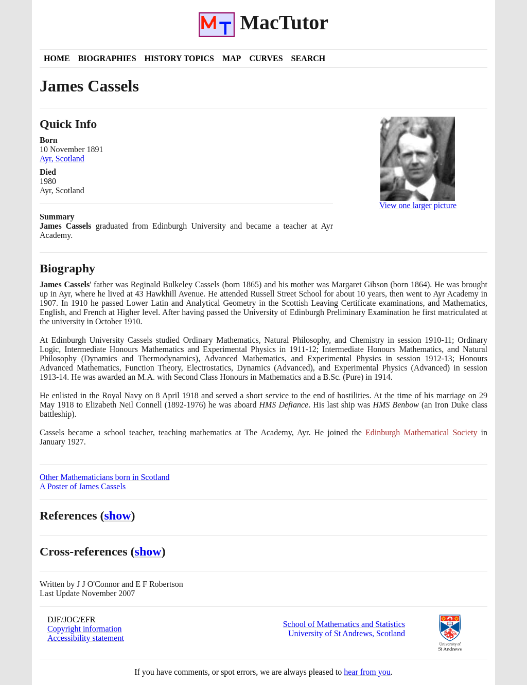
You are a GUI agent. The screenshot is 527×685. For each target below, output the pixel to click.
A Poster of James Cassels (83, 486)
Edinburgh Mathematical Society (421, 432)
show (117, 515)
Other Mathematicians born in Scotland (104, 477)
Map (231, 58)
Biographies (107, 58)
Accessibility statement (85, 638)
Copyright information (84, 628)
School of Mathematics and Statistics (344, 624)
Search (308, 58)
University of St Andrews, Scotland (346, 633)
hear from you (367, 672)
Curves (266, 58)
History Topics (179, 58)
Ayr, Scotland (62, 158)
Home (57, 58)
